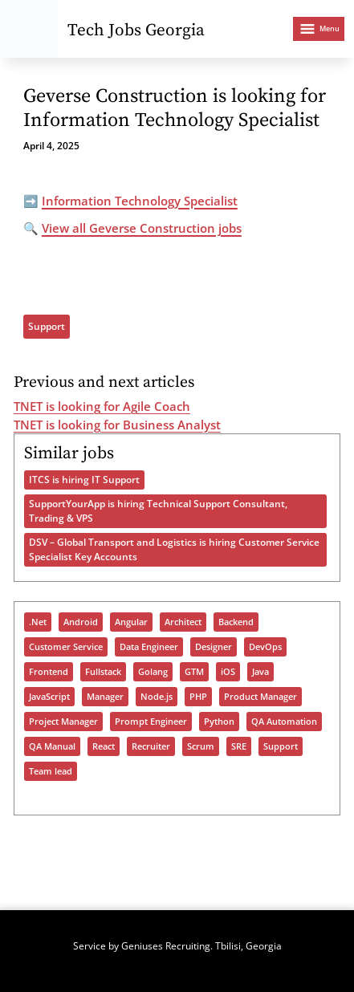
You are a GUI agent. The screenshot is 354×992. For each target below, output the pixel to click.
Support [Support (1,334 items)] (280, 746)
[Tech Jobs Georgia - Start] (29, 29)
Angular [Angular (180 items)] (131, 622)
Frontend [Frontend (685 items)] (48, 671)
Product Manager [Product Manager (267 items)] (260, 696)
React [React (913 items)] (103, 746)
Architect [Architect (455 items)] (183, 622)
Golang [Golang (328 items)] (153, 671)
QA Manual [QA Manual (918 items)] (52, 746)
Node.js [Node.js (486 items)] (156, 696)
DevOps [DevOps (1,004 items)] (265, 647)
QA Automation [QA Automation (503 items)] (284, 721)
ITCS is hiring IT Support (84, 479)
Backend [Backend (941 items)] (236, 622)
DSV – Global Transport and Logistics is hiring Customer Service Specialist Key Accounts (174, 549)
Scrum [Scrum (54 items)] (200, 746)
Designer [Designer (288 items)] (213, 647)
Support (46, 326)
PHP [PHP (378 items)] (198, 696)
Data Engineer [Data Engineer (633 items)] (149, 647)
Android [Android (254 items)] (80, 622)
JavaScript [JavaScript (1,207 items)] (49, 696)
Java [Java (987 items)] (260, 671)
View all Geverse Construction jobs (142, 228)
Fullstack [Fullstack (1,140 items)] (103, 671)
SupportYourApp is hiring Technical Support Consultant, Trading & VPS (158, 511)
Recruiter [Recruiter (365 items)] (151, 746)
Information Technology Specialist (140, 201)
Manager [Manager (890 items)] (105, 696)
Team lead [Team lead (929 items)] (50, 771)
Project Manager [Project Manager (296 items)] (63, 721)
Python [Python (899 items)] (219, 721)
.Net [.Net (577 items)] (38, 622)
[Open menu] (318, 29)
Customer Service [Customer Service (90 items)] (66, 647)
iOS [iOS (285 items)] (228, 671)
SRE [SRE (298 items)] (238, 746)
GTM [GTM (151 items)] (194, 671)
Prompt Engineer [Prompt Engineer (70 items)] (151, 721)
